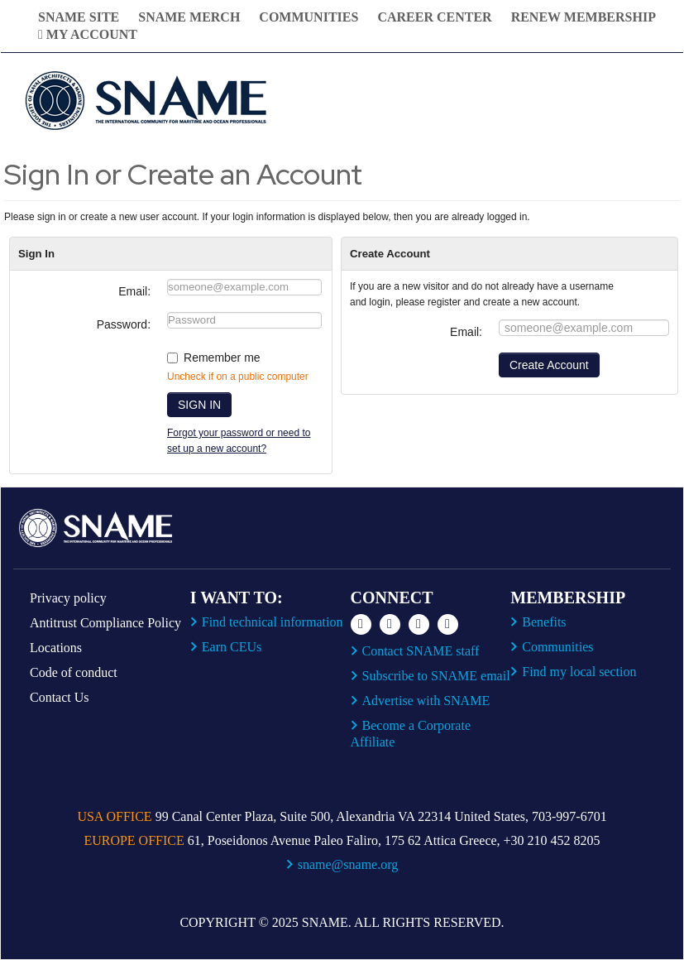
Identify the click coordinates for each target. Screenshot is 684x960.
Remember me (222, 357)
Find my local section (579, 672)
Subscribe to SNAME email (436, 676)
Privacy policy (68, 598)
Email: (134, 291)
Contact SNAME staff (421, 651)
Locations (56, 648)
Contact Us (59, 697)
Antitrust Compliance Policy (105, 623)
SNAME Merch (189, 17)
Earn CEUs (231, 647)
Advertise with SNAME (426, 701)
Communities (308, 17)
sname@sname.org (348, 864)
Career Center (434, 17)
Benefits (544, 622)
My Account (87, 34)
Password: (124, 324)
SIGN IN (199, 404)
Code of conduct (73, 672)
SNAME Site (78, 17)
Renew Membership (583, 17)
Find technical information (272, 622)
